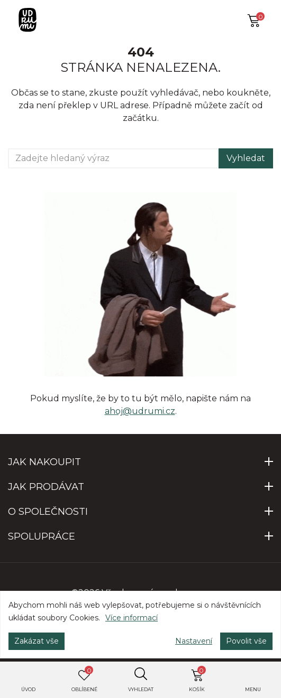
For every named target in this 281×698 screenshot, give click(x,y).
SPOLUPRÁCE (41, 536)
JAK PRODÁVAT (46, 487)
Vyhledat (245, 158)
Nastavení (193, 641)
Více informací (131, 617)
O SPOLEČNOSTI (48, 511)
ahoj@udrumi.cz (140, 411)
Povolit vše (246, 641)
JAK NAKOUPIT (44, 462)
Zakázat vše (36, 641)
